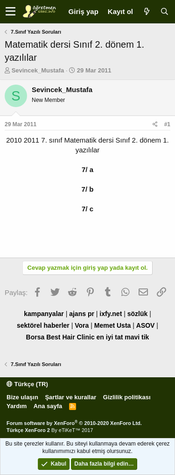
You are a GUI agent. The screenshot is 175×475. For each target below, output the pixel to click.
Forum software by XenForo (74, 423)
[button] (10, 11)
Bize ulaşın (22, 397)
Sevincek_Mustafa (38, 70)
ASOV (145, 325)
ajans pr (81, 313)
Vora (82, 325)
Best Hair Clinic (70, 337)
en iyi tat (110, 337)
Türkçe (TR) (27, 384)
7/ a (87, 169)
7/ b (88, 189)
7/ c (87, 209)
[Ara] (164, 11)
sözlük (137, 313)
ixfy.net (110, 313)
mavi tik (137, 337)
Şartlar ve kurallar (70, 397)
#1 (167, 124)
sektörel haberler (43, 325)
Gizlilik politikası (127, 397)
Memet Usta (112, 325)
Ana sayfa (48, 406)
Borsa (35, 337)
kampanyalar (44, 313)
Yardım (17, 406)
